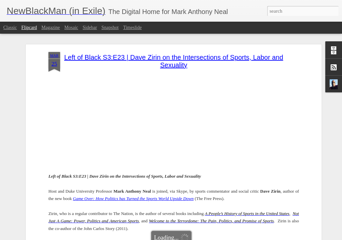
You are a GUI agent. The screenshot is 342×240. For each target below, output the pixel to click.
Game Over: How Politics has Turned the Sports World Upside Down (133, 179)
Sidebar (90, 27)
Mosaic (71, 27)
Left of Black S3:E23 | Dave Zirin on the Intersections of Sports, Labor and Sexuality (173, 42)
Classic (10, 27)
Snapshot (110, 27)
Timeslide (132, 27)
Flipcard (29, 27)
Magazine (50, 27)
